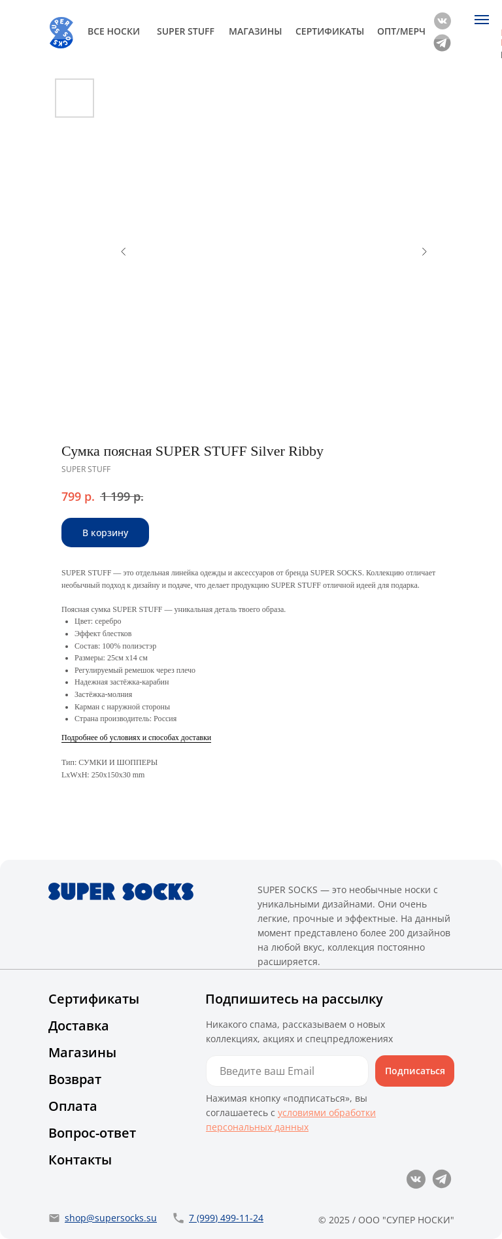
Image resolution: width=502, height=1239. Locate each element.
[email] (287, 1071)
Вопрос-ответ (92, 1133)
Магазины (82, 1052)
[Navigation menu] (482, 19)
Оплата (72, 1106)
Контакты (80, 1159)
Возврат (74, 1079)
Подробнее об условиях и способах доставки (136, 737)
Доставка (78, 1025)
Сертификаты (93, 999)
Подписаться (415, 1070)
